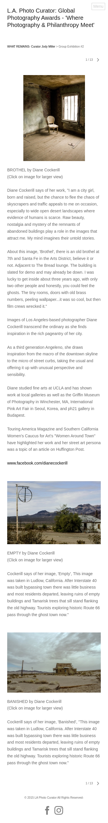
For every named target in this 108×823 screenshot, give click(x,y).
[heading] (54, 25)
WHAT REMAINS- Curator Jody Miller (31, 46)
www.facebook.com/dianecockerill (37, 463)
